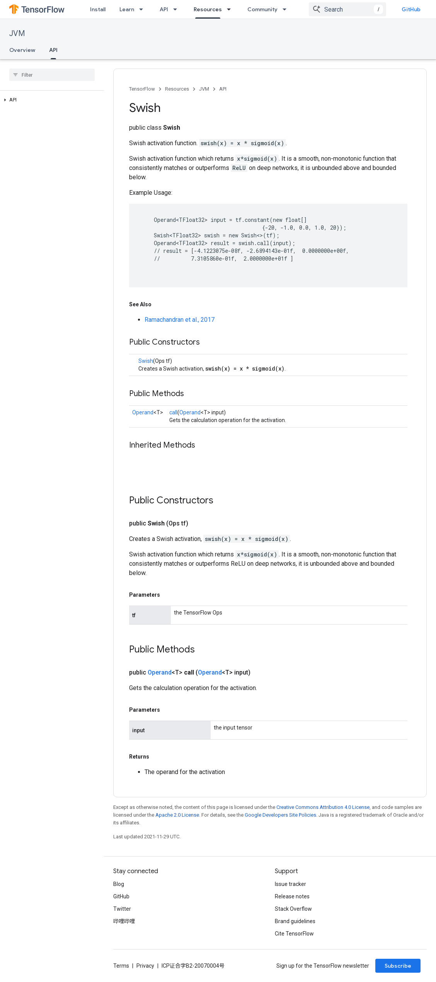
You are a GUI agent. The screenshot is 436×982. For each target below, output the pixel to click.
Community (262, 9)
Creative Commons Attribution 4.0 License (323, 807)
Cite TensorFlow (294, 933)
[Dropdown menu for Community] (287, 9)
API (164, 9)
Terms (121, 966)
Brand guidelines (295, 921)
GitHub (411, 9)
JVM (17, 33)
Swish (145, 361)
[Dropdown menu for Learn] (143, 9)
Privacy (145, 966)
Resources (177, 89)
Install (98, 9)
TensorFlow (142, 89)
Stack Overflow (293, 909)
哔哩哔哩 (124, 921)
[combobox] (347, 9)
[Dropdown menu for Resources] (231, 9)
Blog (118, 884)
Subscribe (398, 965)
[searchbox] (52, 75)
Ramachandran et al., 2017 (180, 319)
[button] (50, 100)
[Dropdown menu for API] (177, 9)
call (173, 412)
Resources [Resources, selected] (208, 9)
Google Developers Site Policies (280, 815)
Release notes (292, 896)
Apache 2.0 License (177, 815)
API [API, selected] (53, 49)
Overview (22, 49)
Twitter (122, 909)
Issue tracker (290, 884)
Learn (126, 9)
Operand (142, 412)
